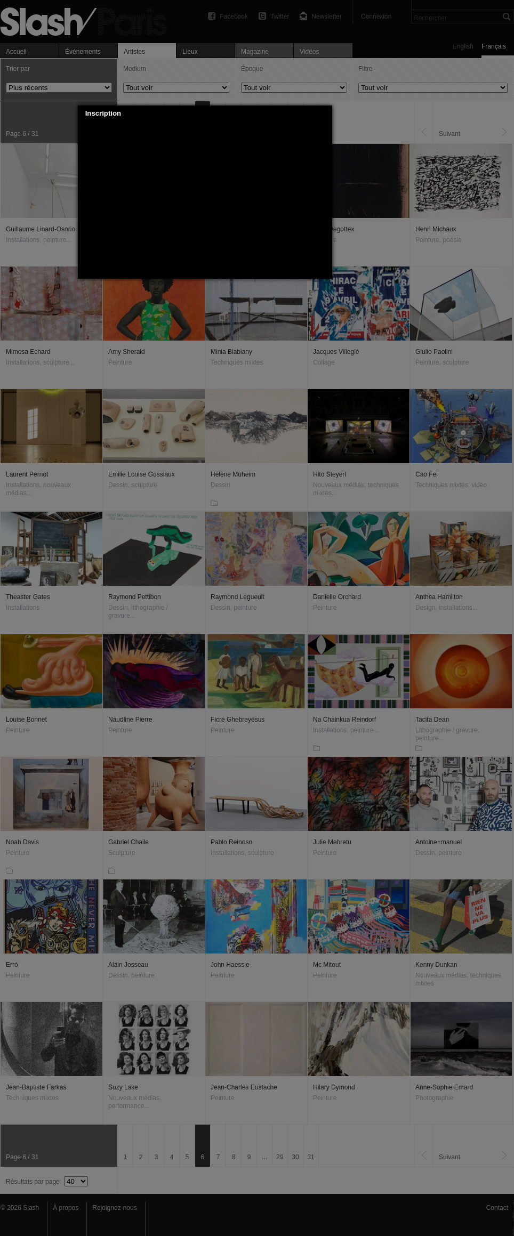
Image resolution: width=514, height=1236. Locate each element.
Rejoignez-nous (114, 1207)
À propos (65, 1207)
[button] (324, 113)
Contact (497, 1207)
